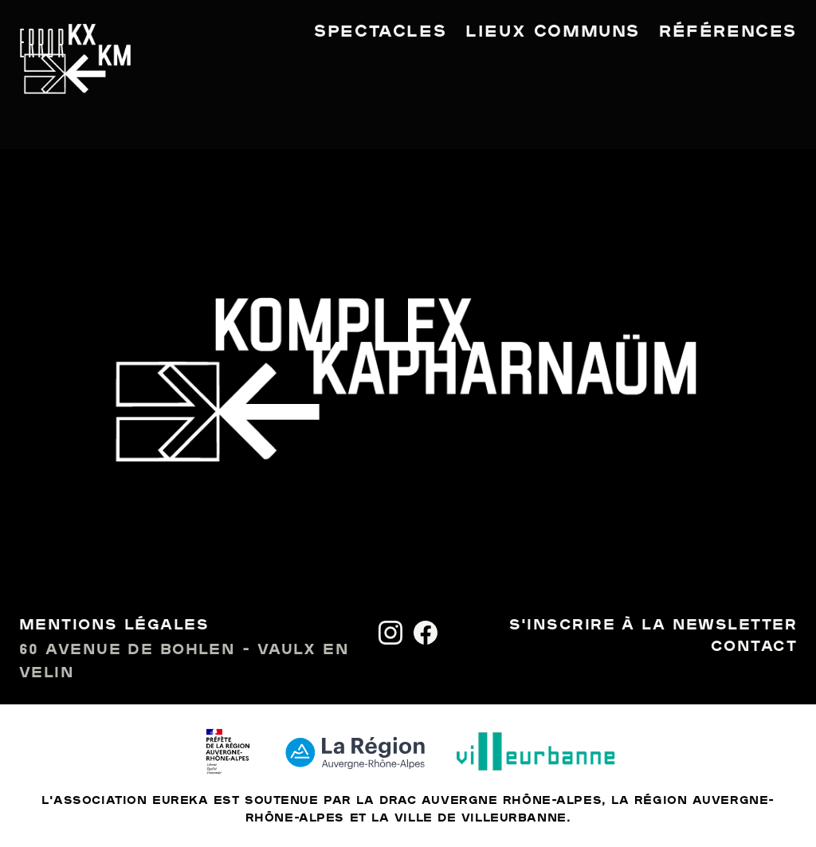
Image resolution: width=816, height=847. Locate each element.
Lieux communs (552, 32)
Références (728, 32)
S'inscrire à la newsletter (653, 625)
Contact (754, 647)
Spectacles (380, 32)
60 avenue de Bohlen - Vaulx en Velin (184, 661)
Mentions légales (114, 625)
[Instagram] (390, 632)
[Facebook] (425, 632)
